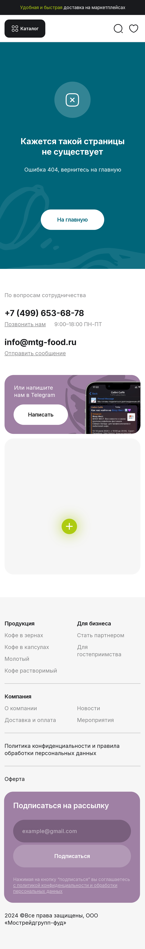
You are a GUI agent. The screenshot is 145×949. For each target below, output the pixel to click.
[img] (72, 506)
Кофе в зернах (24, 635)
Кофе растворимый (31, 670)
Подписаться (72, 856)
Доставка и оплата (30, 720)
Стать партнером (100, 635)
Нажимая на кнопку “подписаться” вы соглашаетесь (71, 885)
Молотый (17, 658)
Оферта (15, 779)
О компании (21, 708)
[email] (72, 831)
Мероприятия (95, 720)
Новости (88, 708)
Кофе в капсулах (27, 647)
